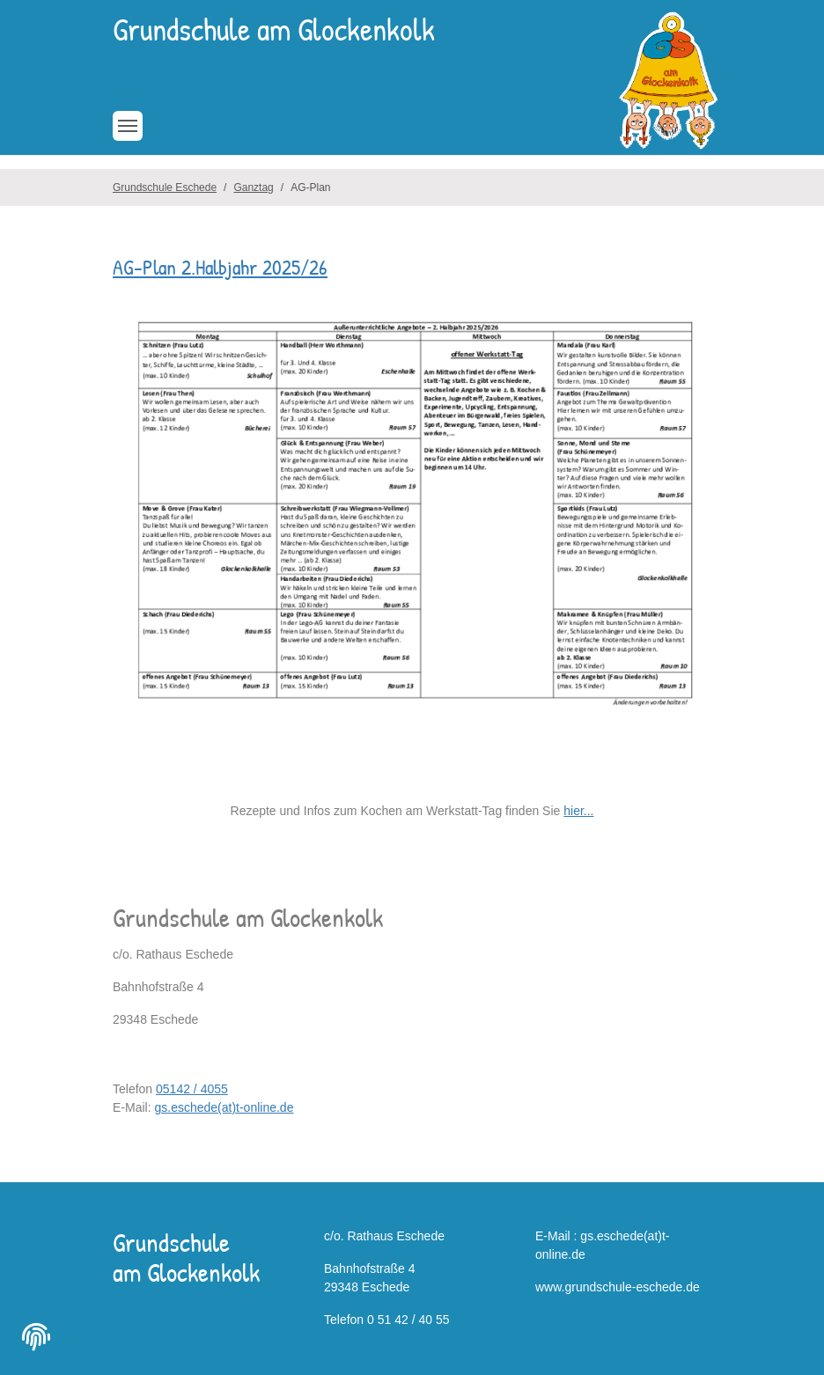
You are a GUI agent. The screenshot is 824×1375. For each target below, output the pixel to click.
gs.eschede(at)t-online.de (223, 1107)
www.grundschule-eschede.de (617, 1287)
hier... (578, 811)
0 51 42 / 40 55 (408, 1319)
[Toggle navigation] (128, 126)
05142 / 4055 (192, 1089)
